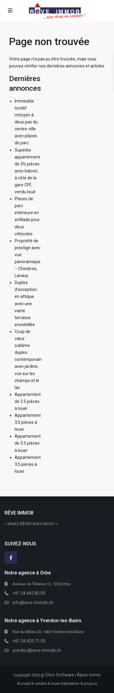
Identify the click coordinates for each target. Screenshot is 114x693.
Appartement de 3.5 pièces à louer (28, 401)
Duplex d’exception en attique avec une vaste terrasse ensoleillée (26, 303)
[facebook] (11, 557)
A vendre (39, 683)
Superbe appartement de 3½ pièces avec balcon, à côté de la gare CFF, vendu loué (27, 171)
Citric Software (59, 674)
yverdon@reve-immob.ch (36, 650)
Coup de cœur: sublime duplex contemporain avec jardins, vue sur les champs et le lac (28, 359)
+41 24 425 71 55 (28, 641)
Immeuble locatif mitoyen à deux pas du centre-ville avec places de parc (26, 122)
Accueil (23, 683)
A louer (53, 683)
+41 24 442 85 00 (28, 593)
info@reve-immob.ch (32, 602)
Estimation (70, 683)
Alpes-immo (89, 674)
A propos (88, 683)
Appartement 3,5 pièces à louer (28, 422)
